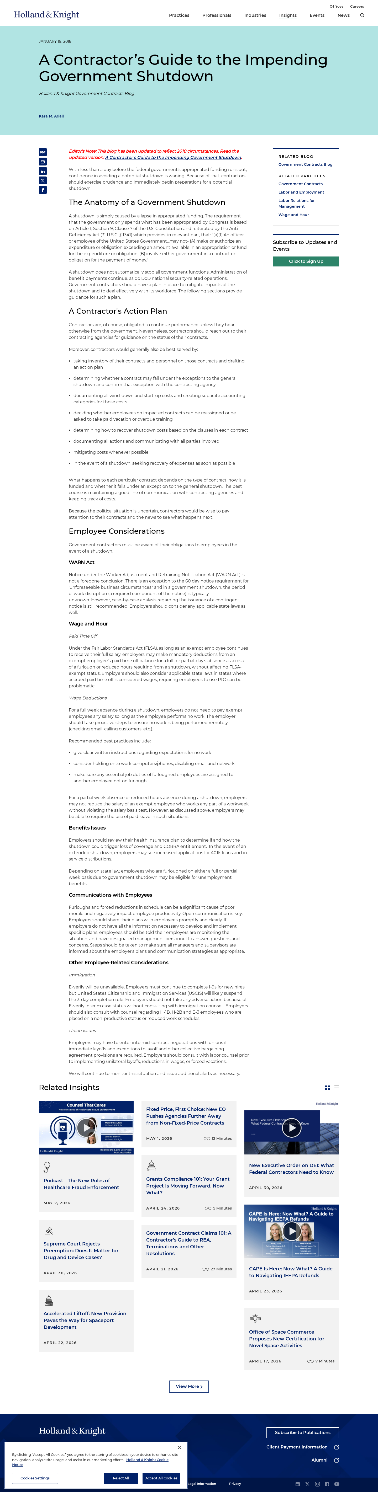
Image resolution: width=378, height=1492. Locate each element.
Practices (179, 15)
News (344, 15)
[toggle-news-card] (327, 1087)
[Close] (179, 1457)
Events (317, 15)
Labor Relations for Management (297, 203)
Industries (255, 15)
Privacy (235, 1484)
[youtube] (336, 1485)
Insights (288, 15)
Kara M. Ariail (51, 116)
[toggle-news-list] (336, 1087)
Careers (357, 6)
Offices (337, 6)
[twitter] (307, 1485)
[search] (362, 15)
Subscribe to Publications (302, 1432)
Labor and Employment (301, 192)
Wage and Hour (294, 214)
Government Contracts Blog (306, 164)
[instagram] (317, 1485)
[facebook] (327, 1485)
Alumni (320, 1460)
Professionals (216, 15)
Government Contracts (301, 183)
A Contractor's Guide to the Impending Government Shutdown (173, 157)
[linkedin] (298, 1485)
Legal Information (202, 1484)
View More (187, 1386)
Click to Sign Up (306, 261)
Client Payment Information (297, 1447)
